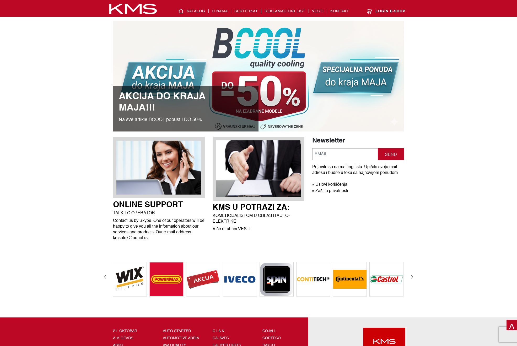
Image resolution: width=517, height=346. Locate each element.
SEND (391, 155)
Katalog (196, 11)
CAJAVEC (221, 338)
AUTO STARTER (177, 331)
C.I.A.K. (219, 331)
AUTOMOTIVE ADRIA (181, 338)
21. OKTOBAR (125, 331)
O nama (220, 11)
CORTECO (271, 338)
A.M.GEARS (123, 338)
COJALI (268, 331)
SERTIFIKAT (246, 11)
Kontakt (339, 11)
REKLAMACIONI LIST (285, 11)
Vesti (318, 11)
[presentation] (105, 276)
